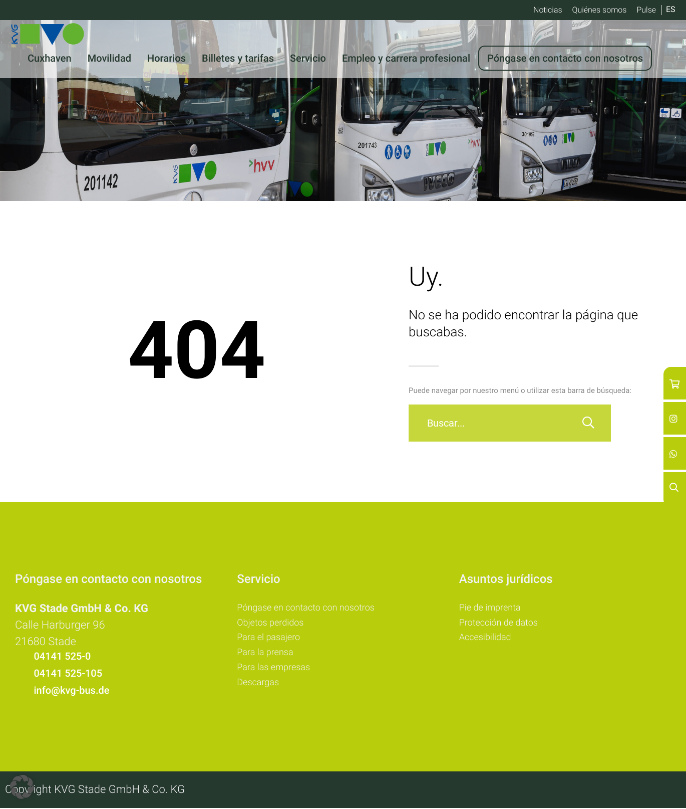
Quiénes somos (599, 10)
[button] (22, 787)
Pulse (646, 10)
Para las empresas (277, 673)
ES (670, 9)
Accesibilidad (488, 641)
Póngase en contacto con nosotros (313, 608)
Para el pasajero (272, 641)
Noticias (547, 10)
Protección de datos (503, 625)
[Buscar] (588, 423)
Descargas (260, 689)
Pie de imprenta (493, 608)
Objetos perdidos (274, 625)
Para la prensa (268, 657)
